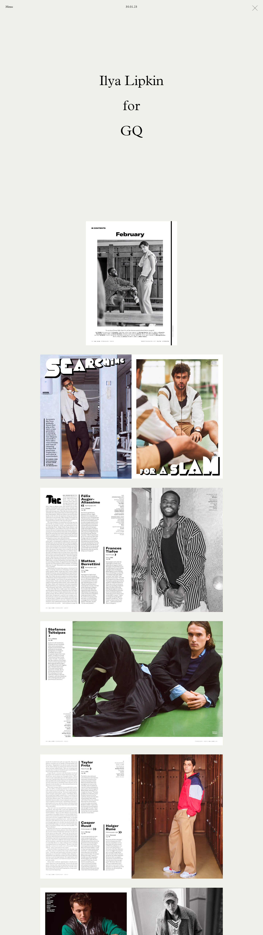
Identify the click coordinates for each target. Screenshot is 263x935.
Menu (9, 6)
